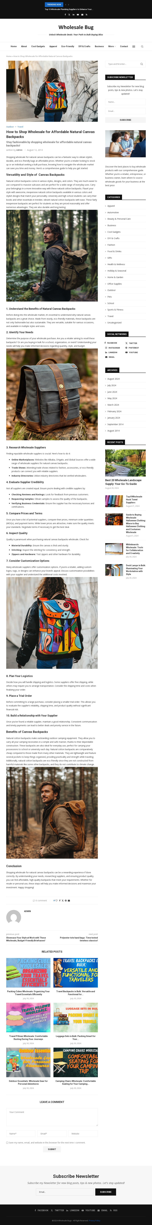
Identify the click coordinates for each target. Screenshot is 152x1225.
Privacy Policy (94, 1220)
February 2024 (114, 411)
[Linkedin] (73, 14)
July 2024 (111, 385)
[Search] (142, 46)
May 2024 (112, 398)
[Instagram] (114, 347)
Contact (124, 46)
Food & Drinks (114, 251)
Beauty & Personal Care (119, 218)
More (111, 46)
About (24, 46)
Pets (109, 296)
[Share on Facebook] (59, 900)
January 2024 (113, 417)
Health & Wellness (116, 264)
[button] (65, 4)
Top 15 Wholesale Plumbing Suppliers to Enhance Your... (69, 9)
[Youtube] (78, 14)
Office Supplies (114, 283)
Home (14, 46)
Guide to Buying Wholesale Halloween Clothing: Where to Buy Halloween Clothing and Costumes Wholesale (136, 523)
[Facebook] (65, 14)
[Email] (82, 14)
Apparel (53, 46)
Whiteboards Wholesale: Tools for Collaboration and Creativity (134, 548)
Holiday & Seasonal (116, 270)
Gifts (109, 257)
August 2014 (113, 430)
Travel (110, 316)
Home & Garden (115, 277)
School (110, 303)
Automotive (113, 212)
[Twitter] (69, 14)
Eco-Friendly (67, 46)
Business (99, 46)
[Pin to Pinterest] (66, 900)
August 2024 (113, 378)
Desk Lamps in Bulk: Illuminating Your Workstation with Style (136, 569)
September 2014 (115, 424)
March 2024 (113, 404)
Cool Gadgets (38, 46)
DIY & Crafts (84, 46)
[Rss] (86, 14)
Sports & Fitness (115, 309)
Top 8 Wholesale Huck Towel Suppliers (134, 499)
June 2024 (112, 391)
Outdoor (111, 290)
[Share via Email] (69, 900)
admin (19, 150)
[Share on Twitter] (63, 900)
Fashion (111, 244)
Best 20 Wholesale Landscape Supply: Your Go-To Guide (123, 482)
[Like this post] (56, 900)
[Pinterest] (135, 347)
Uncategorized (114, 322)
